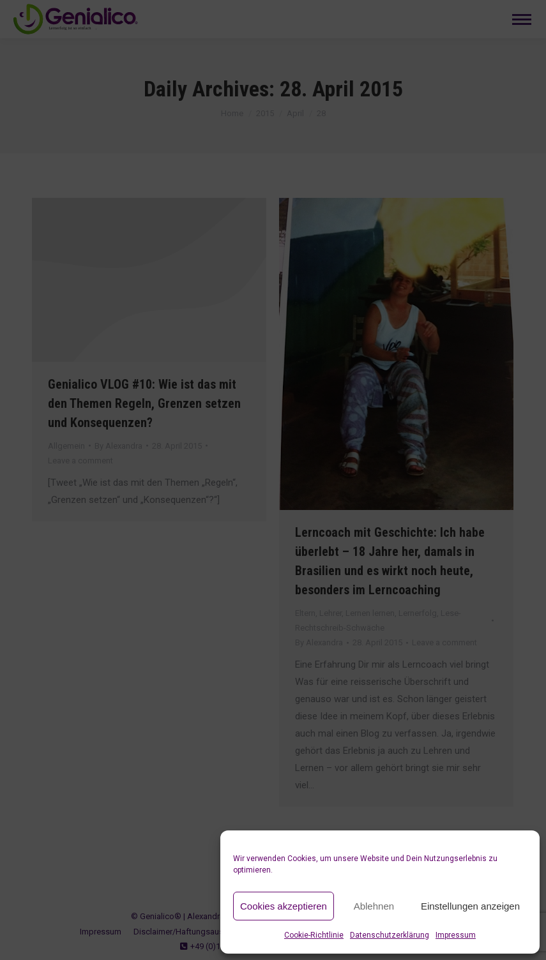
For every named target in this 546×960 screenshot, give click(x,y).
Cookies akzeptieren (283, 906)
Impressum (456, 935)
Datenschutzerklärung (389, 935)
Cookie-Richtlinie (314, 935)
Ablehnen (374, 906)
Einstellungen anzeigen (470, 906)
